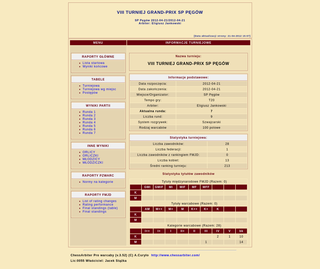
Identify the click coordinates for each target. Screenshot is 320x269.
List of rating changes (100, 201)
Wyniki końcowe (95, 66)
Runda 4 (89, 122)
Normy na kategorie (98, 182)
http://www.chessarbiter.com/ (175, 255)
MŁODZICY (91, 159)
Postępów (90, 92)
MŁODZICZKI (93, 162)
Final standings (95, 211)
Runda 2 (89, 115)
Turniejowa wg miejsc (99, 89)
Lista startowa (94, 63)
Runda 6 (89, 129)
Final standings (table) (100, 208)
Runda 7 (89, 133)
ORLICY (89, 152)
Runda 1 (89, 112)
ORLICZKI (90, 155)
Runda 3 (89, 119)
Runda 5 (89, 126)
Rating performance (98, 204)
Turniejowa (91, 85)
